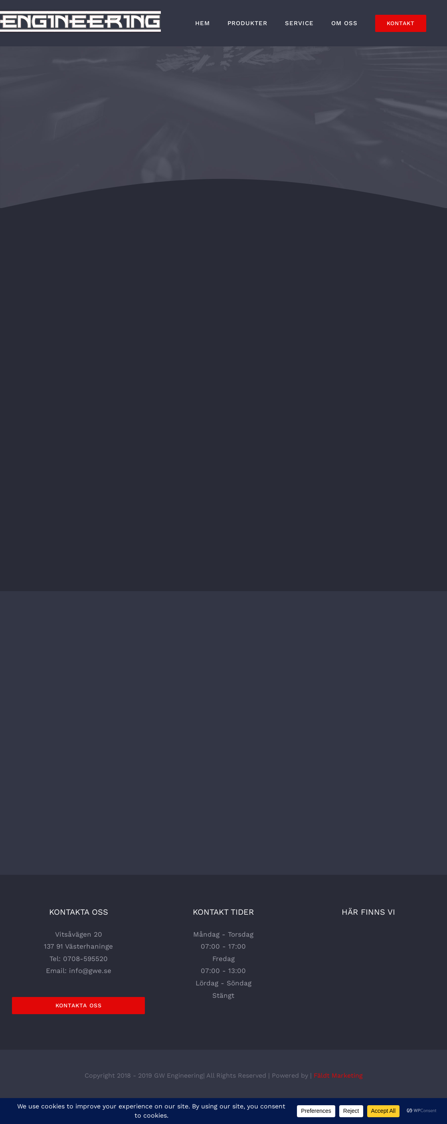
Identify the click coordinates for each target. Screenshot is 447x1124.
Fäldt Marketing (338, 1075)
